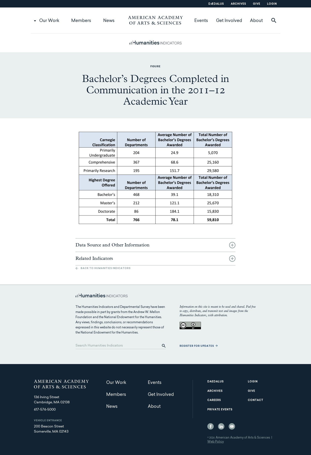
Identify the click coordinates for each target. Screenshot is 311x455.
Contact (255, 400)
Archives (238, 4)
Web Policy (215, 441)
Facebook (210, 426)
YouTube (232, 426)
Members (81, 21)
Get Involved (229, 21)
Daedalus (215, 381)
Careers (214, 400)
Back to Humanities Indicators (106, 268)
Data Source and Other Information (113, 245)
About (256, 21)
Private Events (220, 409)
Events (201, 21)
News (109, 21)
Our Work (49, 21)
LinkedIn (221, 426)
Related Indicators (94, 258)
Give (256, 4)
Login (272, 4)
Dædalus (216, 4)
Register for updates (197, 346)
